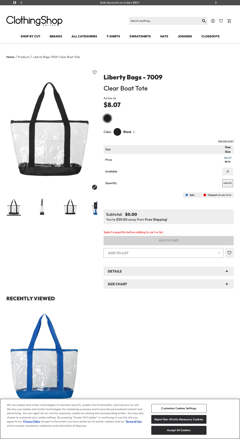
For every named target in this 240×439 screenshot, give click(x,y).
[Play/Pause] (14, 2)
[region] (120, 419)
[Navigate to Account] (213, 21)
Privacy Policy (31, 421)
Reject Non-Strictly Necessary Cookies (178, 419)
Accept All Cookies (178, 430)
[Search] (164, 21)
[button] (169, 271)
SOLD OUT (227, 183)
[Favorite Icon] (220, 21)
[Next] (215, 2)
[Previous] (21, 2)
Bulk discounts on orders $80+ (120, 2)
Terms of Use (134, 421)
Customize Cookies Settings (178, 408)
